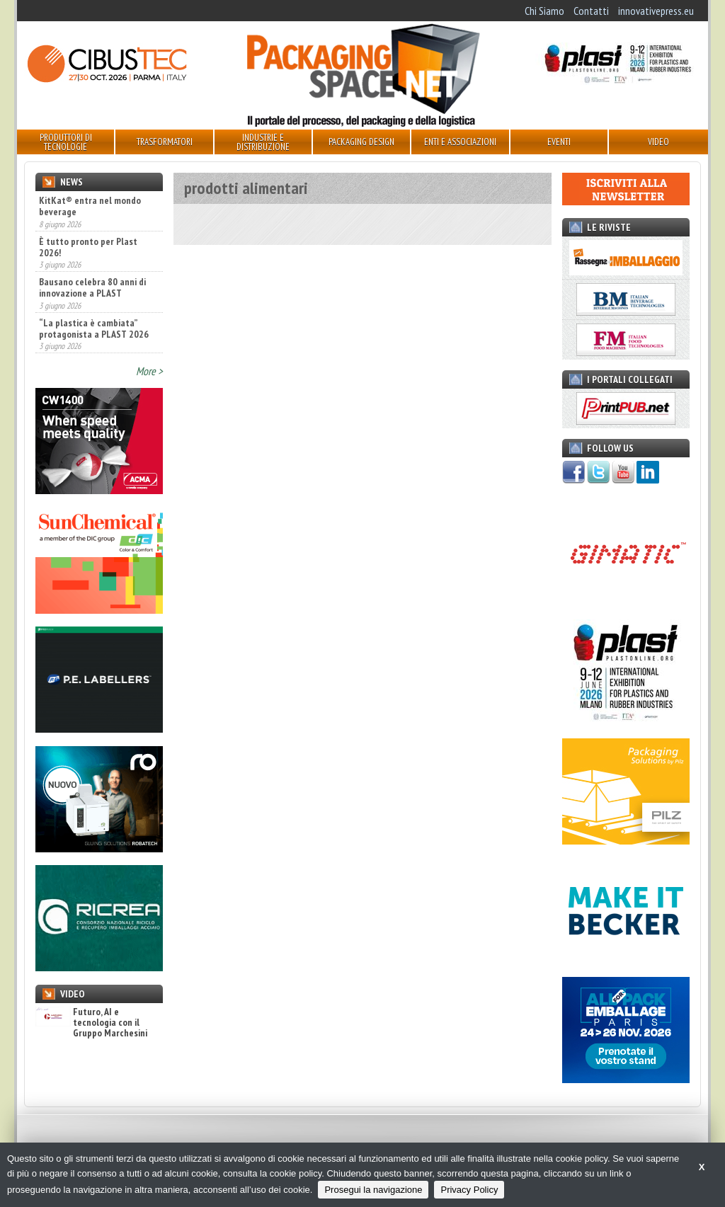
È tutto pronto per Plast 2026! (88, 247)
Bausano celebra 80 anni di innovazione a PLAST (92, 287)
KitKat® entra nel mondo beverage (90, 206)
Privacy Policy (469, 1189)
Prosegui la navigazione (373, 1189)
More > (149, 371)
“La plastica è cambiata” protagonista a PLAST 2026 (94, 328)
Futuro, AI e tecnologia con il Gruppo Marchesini (91, 1023)
